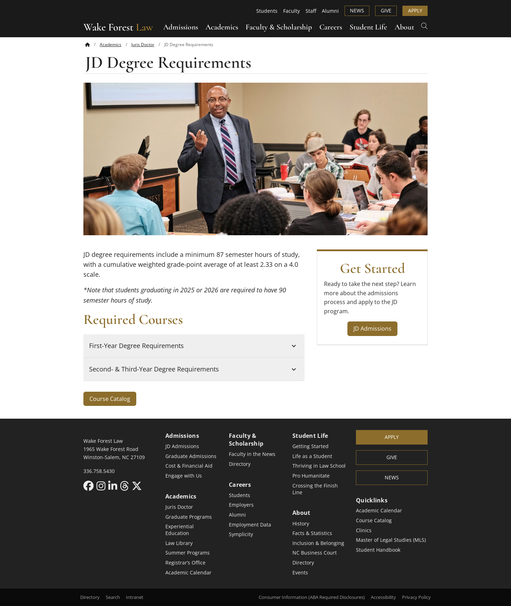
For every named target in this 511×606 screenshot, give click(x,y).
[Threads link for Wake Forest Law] (126, 485)
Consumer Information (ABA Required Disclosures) (312, 597)
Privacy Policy (416, 597)
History (300, 523)
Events (300, 572)
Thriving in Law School (319, 465)
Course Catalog (109, 399)
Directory (240, 464)
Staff (311, 10)
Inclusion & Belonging (318, 543)
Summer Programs (187, 552)
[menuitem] (92, 44)
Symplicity (241, 534)
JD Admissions (372, 328)
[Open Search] (424, 25)
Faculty (291, 10)
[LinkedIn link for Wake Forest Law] (114, 485)
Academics (221, 27)
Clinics (364, 530)
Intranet (134, 597)
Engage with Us (183, 475)
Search (113, 597)
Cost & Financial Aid (189, 465)
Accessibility (383, 597)
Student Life (368, 27)
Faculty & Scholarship (279, 27)
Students (267, 10)
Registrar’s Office (185, 562)
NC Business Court (314, 552)
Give (386, 10)
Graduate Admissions (190, 456)
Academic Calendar (188, 572)
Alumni (330, 10)
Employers (241, 504)
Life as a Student (312, 456)
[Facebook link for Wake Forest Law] (90, 485)
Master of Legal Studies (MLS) (391, 539)
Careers (330, 27)
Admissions (180, 27)
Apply (415, 10)
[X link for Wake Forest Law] (137, 485)
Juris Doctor (142, 44)
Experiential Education (179, 529)
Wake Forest (118, 27)
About (404, 27)
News (357, 10)
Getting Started (310, 446)
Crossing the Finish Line (315, 489)
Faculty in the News (252, 454)
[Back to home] (87, 44)
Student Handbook (378, 549)
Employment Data (250, 524)
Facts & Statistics (312, 533)
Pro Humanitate (311, 475)
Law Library (179, 543)
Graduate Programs (188, 516)
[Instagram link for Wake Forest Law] (102, 485)
